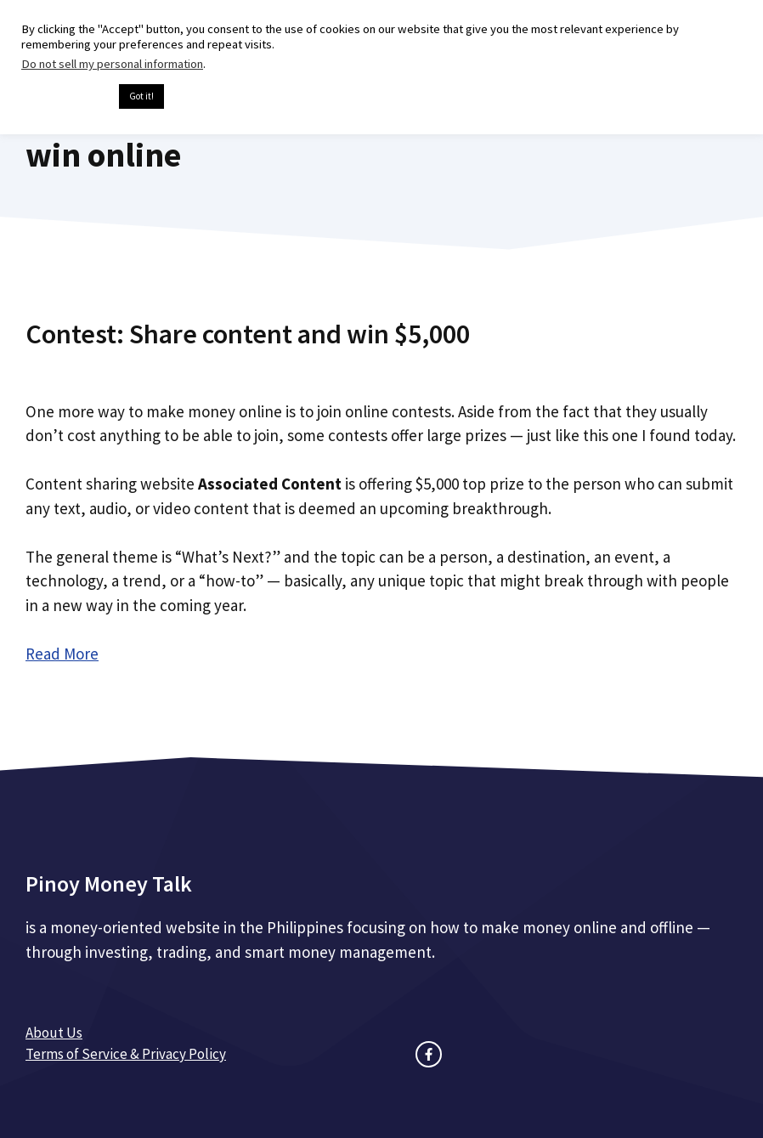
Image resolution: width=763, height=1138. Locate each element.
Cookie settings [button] (65, 97)
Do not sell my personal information (112, 63)
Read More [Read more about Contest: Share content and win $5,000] (62, 653)
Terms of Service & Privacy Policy (125, 1054)
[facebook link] (428, 1054)
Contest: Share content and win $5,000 (247, 334)
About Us (53, 1032)
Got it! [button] (141, 96)
